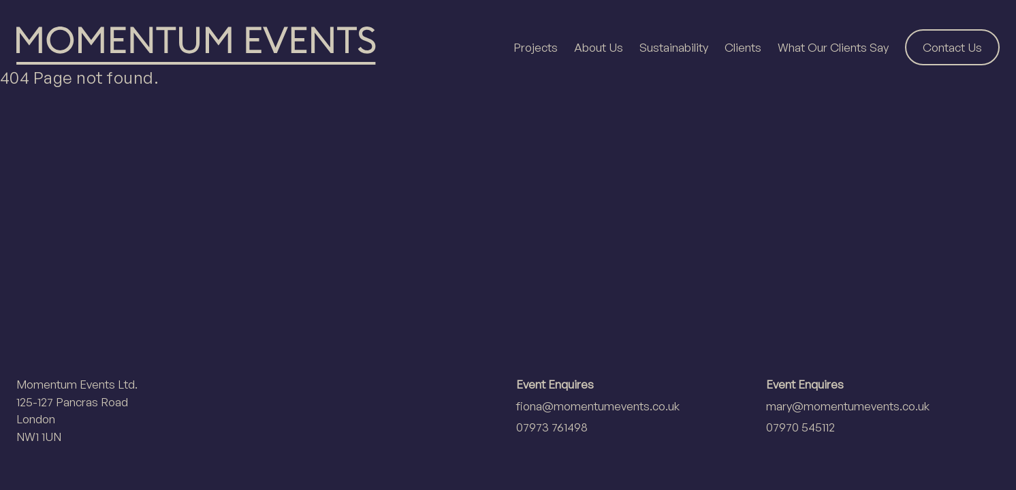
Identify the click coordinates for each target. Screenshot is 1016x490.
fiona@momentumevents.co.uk (598, 406)
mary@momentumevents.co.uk (848, 406)
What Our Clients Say (833, 47)
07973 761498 (552, 427)
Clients (743, 47)
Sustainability (673, 47)
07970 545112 (800, 427)
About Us (598, 47)
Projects (535, 47)
